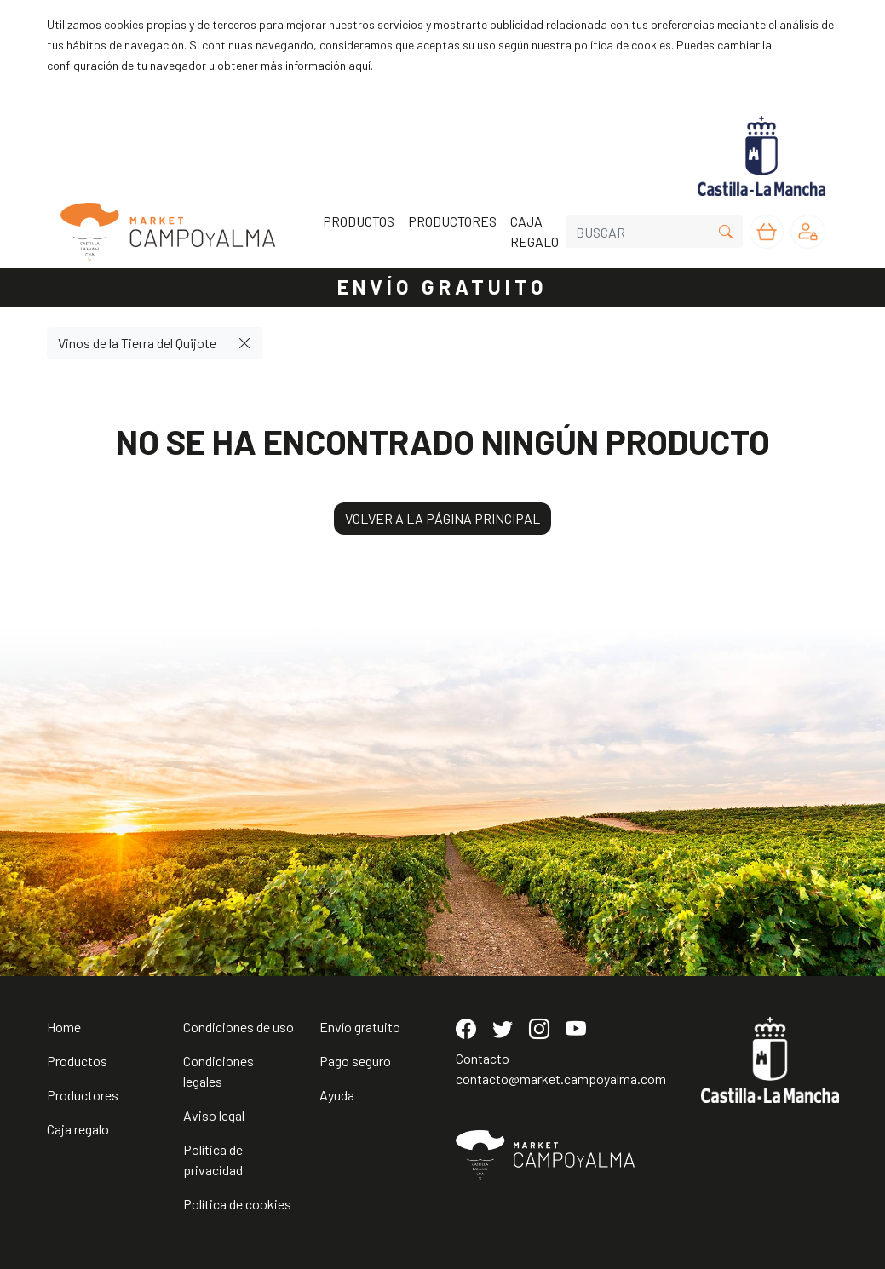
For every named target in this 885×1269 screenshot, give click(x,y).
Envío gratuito (359, 1027)
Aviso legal (213, 1115)
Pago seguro (355, 1061)
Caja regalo (78, 1129)
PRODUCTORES (452, 221)
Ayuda (336, 1095)
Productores (82, 1095)
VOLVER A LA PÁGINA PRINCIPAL (442, 518)
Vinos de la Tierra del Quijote (137, 343)
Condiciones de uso (238, 1027)
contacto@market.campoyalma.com (561, 1079)
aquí (359, 65)
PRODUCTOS (358, 221)
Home (64, 1027)
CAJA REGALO (534, 231)
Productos (77, 1061)
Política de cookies (237, 1204)
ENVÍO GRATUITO (443, 286)
